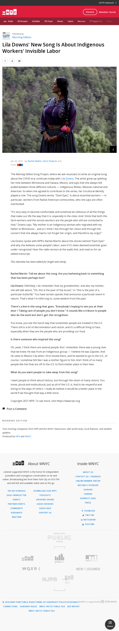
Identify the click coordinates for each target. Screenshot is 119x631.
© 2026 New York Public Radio (19, 602)
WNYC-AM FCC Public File (42, 611)
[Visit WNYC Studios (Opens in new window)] (91, 558)
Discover (81, 21)
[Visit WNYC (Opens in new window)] (27, 558)
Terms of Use (43, 602)
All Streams (23, 21)
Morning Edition (21, 37)
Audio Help (45, 508)
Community (16, 508)
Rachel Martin (35, 161)
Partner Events (16, 504)
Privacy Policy (58, 602)
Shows (60, 21)
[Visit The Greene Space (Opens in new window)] (88, 579)
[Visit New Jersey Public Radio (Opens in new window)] (31, 579)
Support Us (96, 21)
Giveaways (16, 513)
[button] (113, 149)
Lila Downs (67, 178)
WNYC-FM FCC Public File (52, 606)
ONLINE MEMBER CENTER (88, 481)
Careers (88, 494)
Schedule (36, 21)
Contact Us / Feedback (88, 477)
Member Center (107, 12)
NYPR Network (108, 2)
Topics (70, 21)
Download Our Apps (45, 491)
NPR (17, 436)
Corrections (10, 606)
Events (16, 500)
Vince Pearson (50, 161)
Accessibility (73, 602)
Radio (10, 21)
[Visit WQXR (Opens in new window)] (31, 569)
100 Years (48, 21)
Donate (90, 11)
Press (88, 503)
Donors (88, 490)
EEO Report (73, 606)
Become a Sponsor (88, 485)
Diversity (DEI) (88, 498)
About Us (88, 472)
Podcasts (45, 495)
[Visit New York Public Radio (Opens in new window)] (59, 537)
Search (110, 21)
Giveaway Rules (28, 606)
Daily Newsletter (16, 495)
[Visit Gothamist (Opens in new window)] (60, 558)
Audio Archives (45, 504)
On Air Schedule (17, 491)
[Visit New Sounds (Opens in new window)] (88, 569)
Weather (16, 517)
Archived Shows (45, 500)
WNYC (28, 436)
